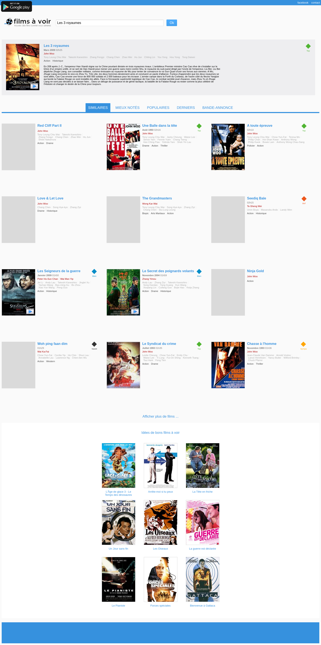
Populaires (158, 108)
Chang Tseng (180, 139)
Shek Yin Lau (184, 142)
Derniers (186, 108)
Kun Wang (180, 285)
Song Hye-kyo (60, 207)
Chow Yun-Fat (279, 137)
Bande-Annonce (217, 108)
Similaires (98, 108)
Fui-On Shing (174, 357)
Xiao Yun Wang (46, 287)
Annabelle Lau (46, 357)
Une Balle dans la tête (159, 125)
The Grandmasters (157, 198)
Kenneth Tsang (190, 357)
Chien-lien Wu (79, 357)
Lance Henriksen (257, 357)
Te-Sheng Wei (254, 206)
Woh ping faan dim (52, 344)
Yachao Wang (45, 285)
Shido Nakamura (47, 139)
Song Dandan (150, 285)
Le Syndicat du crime (159, 344)
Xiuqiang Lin (149, 287)
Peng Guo (62, 287)
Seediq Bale (256, 198)
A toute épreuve (259, 125)
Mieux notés (127, 108)
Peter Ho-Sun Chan (47, 279)
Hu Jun (138, 57)
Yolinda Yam (168, 142)
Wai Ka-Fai (43, 351)
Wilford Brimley (291, 357)
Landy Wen (286, 209)
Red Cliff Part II (49, 125)
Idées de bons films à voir (160, 432)
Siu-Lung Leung (167, 209)
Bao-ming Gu (62, 285)
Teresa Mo (294, 137)
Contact (315, 2)
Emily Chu (182, 355)
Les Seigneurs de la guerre (59, 271)
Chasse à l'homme (261, 344)
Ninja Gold (255, 271)
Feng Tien (160, 360)
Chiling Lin (149, 57)
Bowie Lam (268, 142)
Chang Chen (113, 57)
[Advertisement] (160, 632)
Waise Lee (189, 137)
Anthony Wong (288, 139)
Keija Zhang (193, 287)
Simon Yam (149, 139)
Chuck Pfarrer (255, 360)
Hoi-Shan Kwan (270, 139)
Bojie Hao (179, 287)
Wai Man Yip (66, 279)
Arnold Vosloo (283, 355)
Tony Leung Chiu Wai (55, 57)
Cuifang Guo (165, 287)
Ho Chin (72, 355)
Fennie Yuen (164, 139)
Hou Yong (175, 57)
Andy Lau (50, 282)
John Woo (49, 53)
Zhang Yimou (149, 279)
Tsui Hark (148, 360)
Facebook (302, 2)
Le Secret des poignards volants (168, 271)
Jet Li (40, 282)
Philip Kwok (254, 142)
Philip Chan (254, 139)
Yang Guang (166, 285)
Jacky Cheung (174, 137)
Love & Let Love (50, 198)
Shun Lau (84, 355)
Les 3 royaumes (56, 45)
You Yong (162, 57)
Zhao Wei (127, 57)
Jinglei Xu (84, 282)
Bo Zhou (75, 285)
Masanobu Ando (269, 209)
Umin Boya (253, 209)
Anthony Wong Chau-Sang (290, 142)
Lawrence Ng (63, 357)
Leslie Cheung (149, 355)
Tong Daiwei (188, 57)
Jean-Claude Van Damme (260, 355)
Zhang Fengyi (97, 57)
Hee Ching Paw (151, 142)
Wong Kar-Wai (149, 203)
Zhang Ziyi (75, 207)
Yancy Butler (274, 357)
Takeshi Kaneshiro (77, 57)
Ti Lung (160, 357)
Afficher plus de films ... (161, 416)
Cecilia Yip (60, 355)
